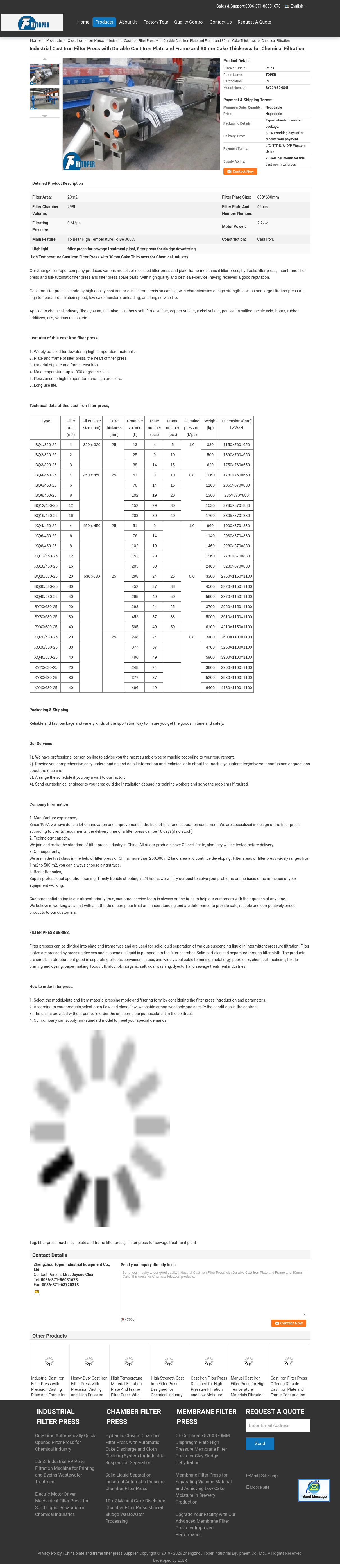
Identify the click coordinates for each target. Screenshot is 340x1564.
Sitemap (269, 1475)
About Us (128, 22)
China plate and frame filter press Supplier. (102, 1553)
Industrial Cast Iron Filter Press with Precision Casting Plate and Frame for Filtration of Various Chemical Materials (48, 1392)
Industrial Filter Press (58, 1417)
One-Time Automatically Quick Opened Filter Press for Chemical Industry (65, 1442)
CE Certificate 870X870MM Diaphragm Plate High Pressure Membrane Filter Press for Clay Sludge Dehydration (203, 1449)
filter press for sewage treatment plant (162, 1242)
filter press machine (55, 1242)
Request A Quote (254, 22)
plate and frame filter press (101, 1242)
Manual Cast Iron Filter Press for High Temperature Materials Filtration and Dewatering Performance (248, 1392)
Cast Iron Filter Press (86, 40)
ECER (182, 1560)
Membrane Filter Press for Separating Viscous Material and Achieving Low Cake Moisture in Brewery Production (204, 1488)
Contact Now (243, 171)
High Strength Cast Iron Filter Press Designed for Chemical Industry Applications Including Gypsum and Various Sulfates (169, 1395)
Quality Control (189, 22)
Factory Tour (155, 22)
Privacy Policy (49, 1553)
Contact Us (221, 22)
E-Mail (252, 1475)
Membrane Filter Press (207, 1417)
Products (104, 22)
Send (260, 1443)
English (298, 6)
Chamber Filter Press (133, 1417)
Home (83, 22)
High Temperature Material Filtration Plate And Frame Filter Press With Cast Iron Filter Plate (128, 1389)
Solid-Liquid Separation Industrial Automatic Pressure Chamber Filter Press (135, 1481)
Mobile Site (257, 1487)
